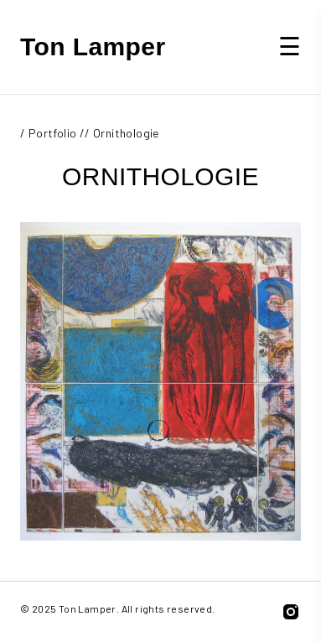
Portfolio (52, 133)
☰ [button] (289, 45)
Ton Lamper (92, 46)
